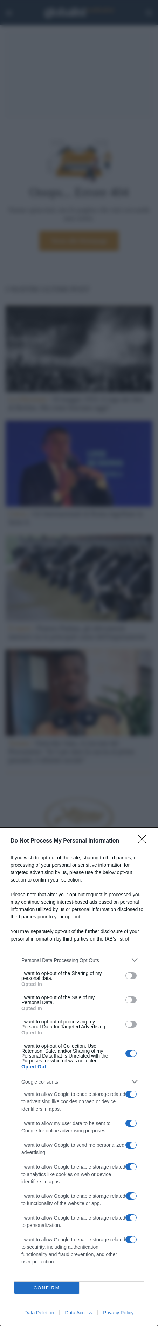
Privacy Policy (118, 1312)
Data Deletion (39, 1312)
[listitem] (79, 960)
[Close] (144, 841)
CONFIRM (47, 1288)
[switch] (131, 975)
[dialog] (79, 1076)
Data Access (78, 1312)
